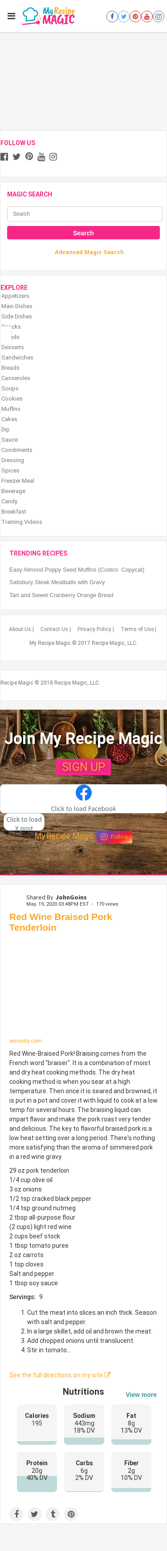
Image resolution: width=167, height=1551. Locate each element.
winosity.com (25, 1041)
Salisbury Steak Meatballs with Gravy (57, 582)
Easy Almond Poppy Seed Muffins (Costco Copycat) (76, 569)
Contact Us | (56, 629)
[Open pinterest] (135, 16)
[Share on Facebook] (16, 1514)
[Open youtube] (147, 16)
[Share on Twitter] (34, 1514)
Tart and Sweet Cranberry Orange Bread (61, 595)
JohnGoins (71, 897)
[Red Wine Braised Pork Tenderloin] (83, 987)
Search (83, 233)
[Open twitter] (124, 16)
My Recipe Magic (64, 836)
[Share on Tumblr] (53, 1514)
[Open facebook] (112, 16)
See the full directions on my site (59, 1375)
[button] (83, 799)
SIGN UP (83, 766)
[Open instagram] (158, 16)
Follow (114, 837)
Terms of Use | (138, 629)
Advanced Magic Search (89, 252)
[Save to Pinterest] (71, 1514)
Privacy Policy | (95, 629)
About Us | (21, 629)
